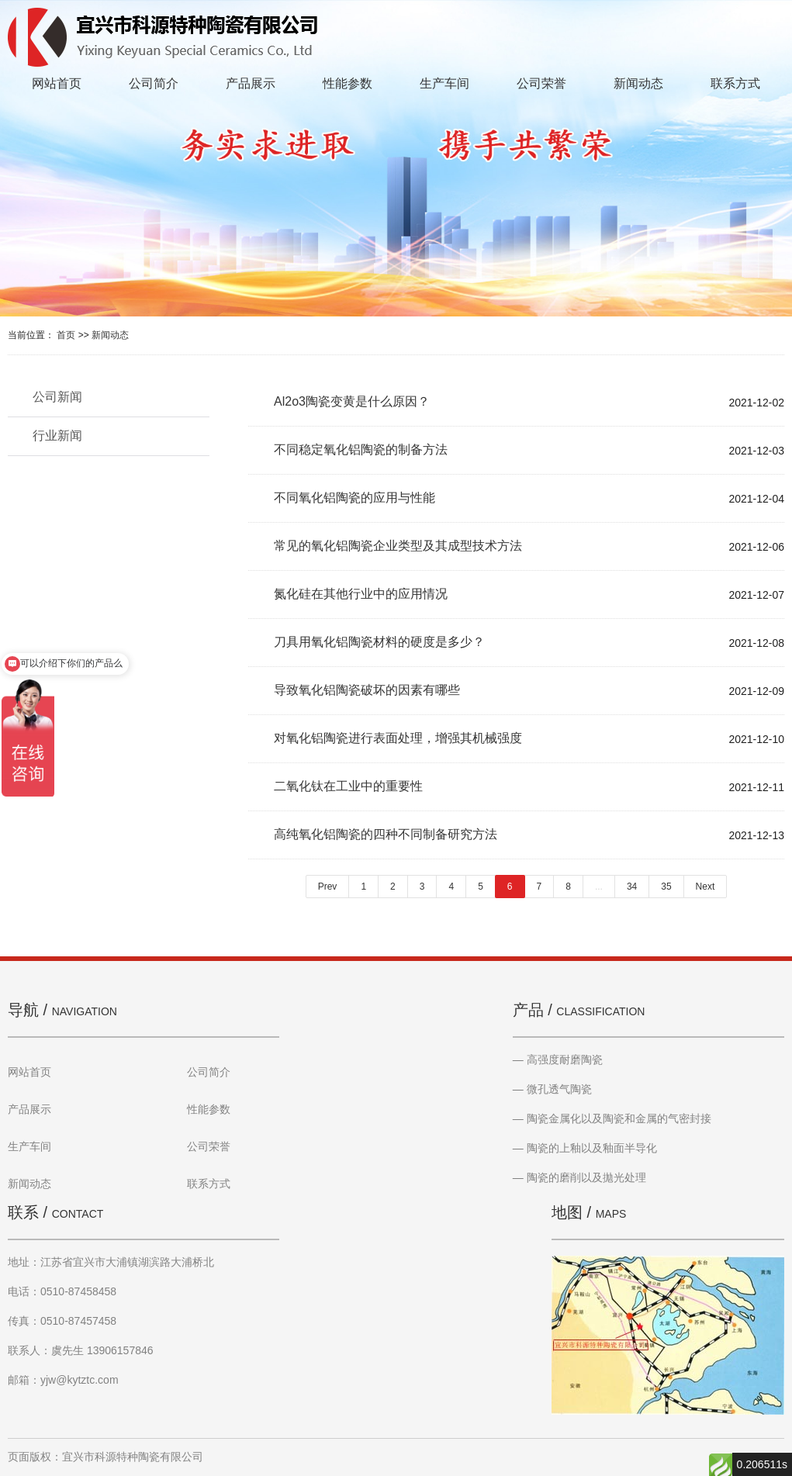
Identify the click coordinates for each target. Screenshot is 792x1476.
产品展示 (250, 83)
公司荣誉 (541, 83)
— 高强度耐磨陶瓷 (558, 1059)
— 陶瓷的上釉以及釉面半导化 (585, 1148)
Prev (327, 886)
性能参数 (347, 83)
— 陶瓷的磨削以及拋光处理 (579, 1177)
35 (666, 886)
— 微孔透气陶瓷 (552, 1089)
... (599, 886)
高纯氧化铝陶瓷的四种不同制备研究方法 (385, 834)
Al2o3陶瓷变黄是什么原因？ (352, 401)
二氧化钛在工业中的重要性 (348, 786)
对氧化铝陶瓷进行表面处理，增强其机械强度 (398, 738)
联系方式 (735, 83)
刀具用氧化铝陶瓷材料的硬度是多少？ (379, 641)
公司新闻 (57, 396)
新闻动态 (638, 83)
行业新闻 (57, 435)
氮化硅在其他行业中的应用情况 (361, 593)
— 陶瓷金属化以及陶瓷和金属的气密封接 (612, 1118)
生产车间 (444, 83)
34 (632, 886)
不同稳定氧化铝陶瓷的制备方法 (361, 449)
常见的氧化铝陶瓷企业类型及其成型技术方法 (398, 545)
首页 (66, 335)
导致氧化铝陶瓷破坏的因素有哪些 (367, 690)
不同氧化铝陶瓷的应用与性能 (354, 497)
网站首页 (56, 83)
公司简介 (153, 83)
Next (705, 886)
